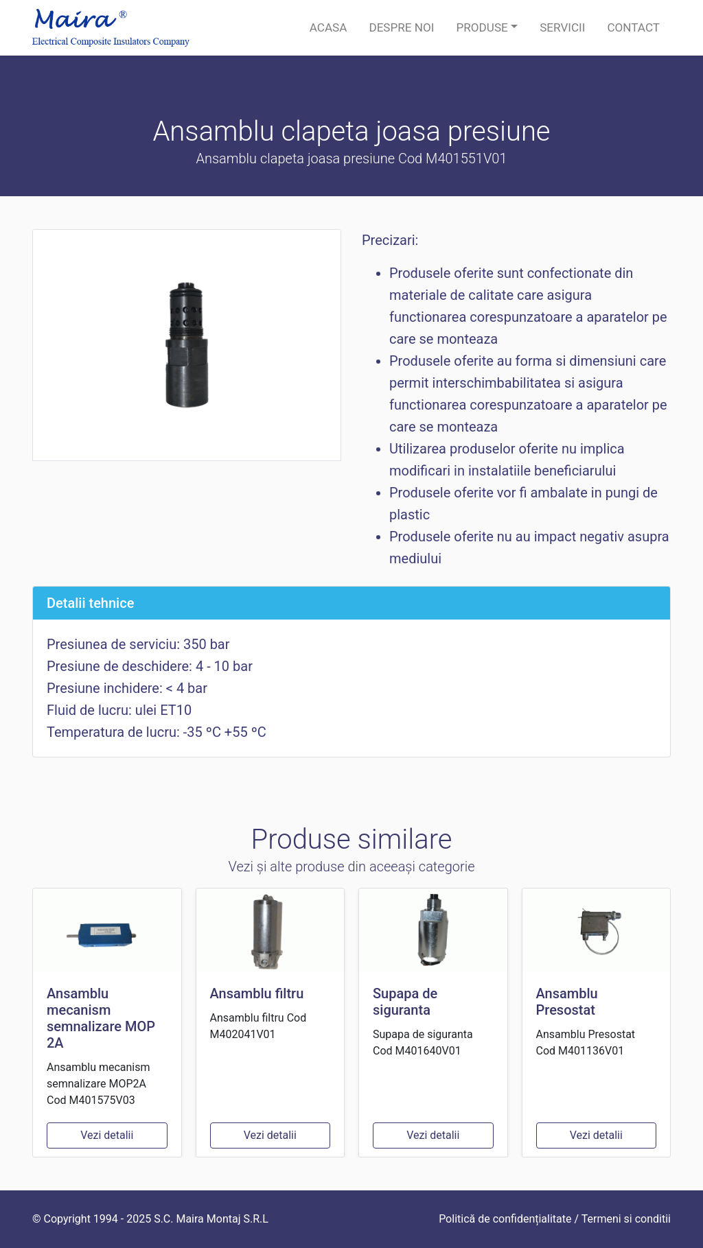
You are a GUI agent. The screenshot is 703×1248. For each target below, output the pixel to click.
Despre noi (401, 27)
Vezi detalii (106, 1135)
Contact (633, 27)
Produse (481, 27)
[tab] (351, 603)
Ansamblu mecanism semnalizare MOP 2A (101, 1018)
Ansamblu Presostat (567, 1001)
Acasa (328, 27)
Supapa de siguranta (405, 1001)
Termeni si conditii (626, 1218)
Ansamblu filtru (257, 993)
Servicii (562, 27)
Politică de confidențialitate (505, 1218)
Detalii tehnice (90, 603)
